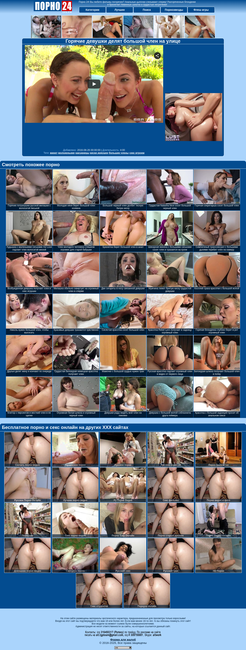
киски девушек (99, 152)
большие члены (119, 152)
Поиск (147, 9)
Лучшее (120, 9)
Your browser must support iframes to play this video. (94, 96)
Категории (92, 9)
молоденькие (66, 152)
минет (53, 152)
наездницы (82, 152)
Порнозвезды (174, 9)
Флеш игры (201, 9)
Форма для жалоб (123, 639)
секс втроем (136, 152)
